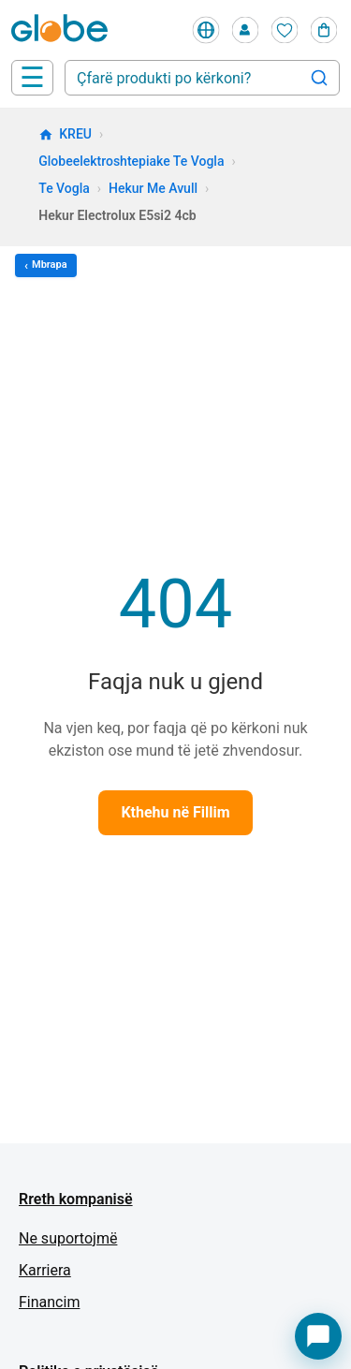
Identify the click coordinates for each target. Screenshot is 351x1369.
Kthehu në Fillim (175, 812)
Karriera (45, 1270)
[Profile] (245, 30)
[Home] (63, 29)
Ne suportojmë (68, 1238)
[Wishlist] (284, 30)
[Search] (319, 78)
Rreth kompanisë (76, 1199)
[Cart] (324, 30)
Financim (49, 1302)
